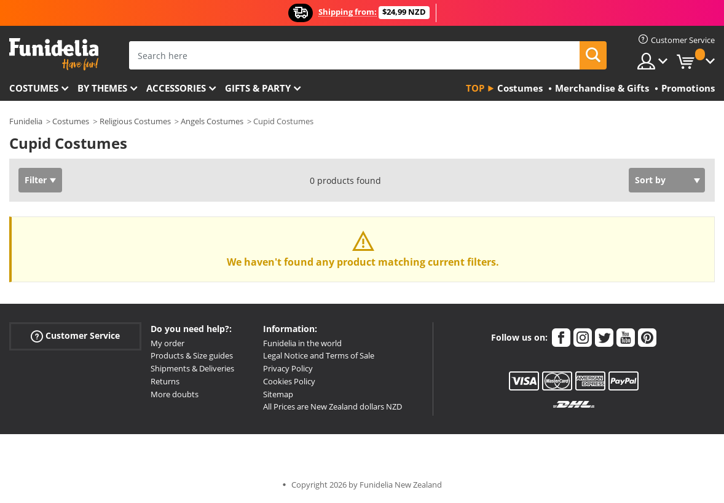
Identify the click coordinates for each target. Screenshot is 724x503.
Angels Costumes (212, 121)
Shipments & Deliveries (192, 368)
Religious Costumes (135, 121)
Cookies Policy (289, 381)
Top (475, 88)
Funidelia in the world (302, 343)
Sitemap (278, 394)
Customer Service (75, 335)
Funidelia (25, 121)
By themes (102, 88)
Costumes (33, 88)
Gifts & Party (258, 88)
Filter (36, 180)
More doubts (175, 394)
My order (167, 343)
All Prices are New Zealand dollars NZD (332, 406)
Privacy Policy (288, 368)
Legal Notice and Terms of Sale (318, 355)
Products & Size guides (192, 355)
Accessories (176, 88)
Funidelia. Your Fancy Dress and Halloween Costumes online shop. (53, 54)
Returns (165, 381)
